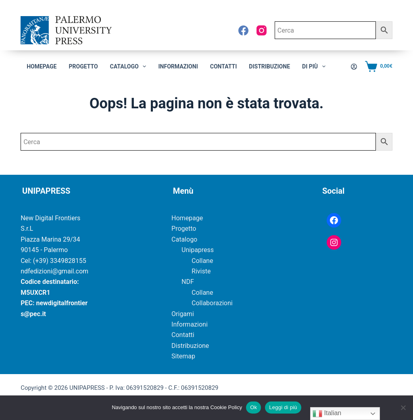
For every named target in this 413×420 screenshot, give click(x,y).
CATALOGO (130, 66)
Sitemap (183, 356)
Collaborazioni (212, 303)
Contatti (223, 66)
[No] (403, 407)
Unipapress (197, 250)
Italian (327, 413)
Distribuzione (269, 66)
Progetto (83, 66)
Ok (253, 407)
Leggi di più (283, 407)
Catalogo (184, 239)
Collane (202, 261)
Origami (182, 314)
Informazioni (178, 66)
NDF (187, 282)
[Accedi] (354, 67)
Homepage (41, 66)
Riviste (201, 271)
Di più (315, 66)
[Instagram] (262, 30)
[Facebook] (243, 30)
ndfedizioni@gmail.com (54, 271)
